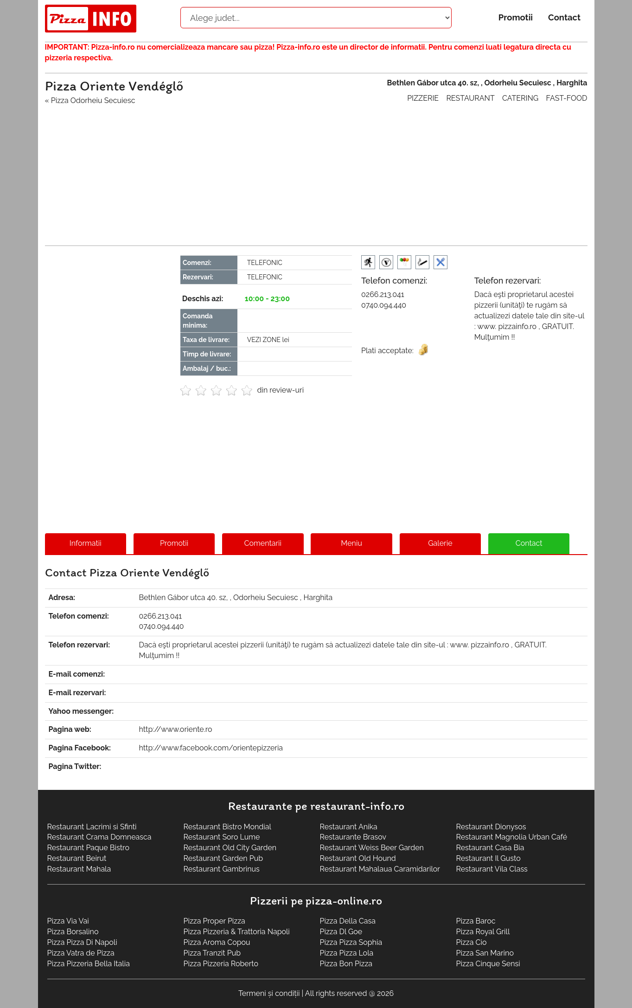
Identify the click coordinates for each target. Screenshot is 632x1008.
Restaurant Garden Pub (223, 858)
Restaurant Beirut (77, 858)
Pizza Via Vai (68, 921)
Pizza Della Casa (348, 921)
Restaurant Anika (348, 826)
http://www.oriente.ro (175, 729)
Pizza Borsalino (73, 931)
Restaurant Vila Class (492, 869)
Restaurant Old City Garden (230, 847)
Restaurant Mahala (79, 869)
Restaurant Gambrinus (222, 869)
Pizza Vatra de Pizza (81, 953)
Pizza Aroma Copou (217, 942)
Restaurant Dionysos (491, 826)
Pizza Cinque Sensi (488, 963)
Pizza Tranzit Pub (212, 953)
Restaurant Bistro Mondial (227, 826)
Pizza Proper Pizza (214, 921)
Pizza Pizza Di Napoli (82, 942)
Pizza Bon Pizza (346, 963)
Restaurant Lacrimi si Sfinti (92, 826)
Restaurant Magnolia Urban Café (512, 837)
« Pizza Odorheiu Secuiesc (90, 100)
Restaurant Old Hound (358, 858)
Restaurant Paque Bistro (88, 847)
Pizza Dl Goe (341, 931)
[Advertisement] (316, 171)
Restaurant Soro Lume (222, 837)
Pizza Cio (471, 942)
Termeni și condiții (269, 993)
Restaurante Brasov (353, 837)
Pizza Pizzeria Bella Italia (88, 963)
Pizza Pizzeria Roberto (221, 963)
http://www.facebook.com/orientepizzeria (211, 747)
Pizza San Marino (485, 953)
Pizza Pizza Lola (347, 953)
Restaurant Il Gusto (488, 858)
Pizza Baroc (476, 921)
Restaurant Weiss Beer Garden (372, 847)
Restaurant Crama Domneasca (99, 837)
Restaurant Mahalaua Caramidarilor (380, 869)
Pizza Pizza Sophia (351, 942)
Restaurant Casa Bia (490, 847)
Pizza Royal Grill (483, 931)
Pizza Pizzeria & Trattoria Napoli (237, 931)
